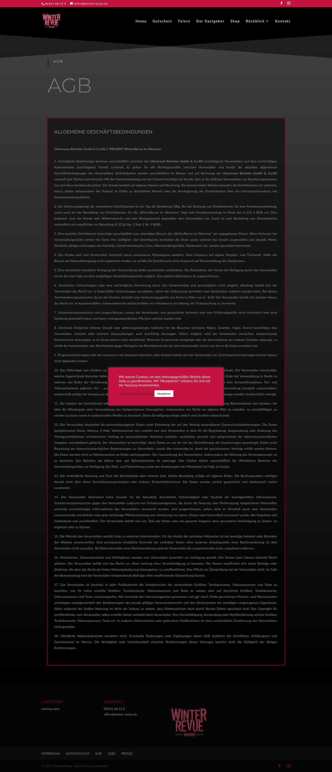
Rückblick (255, 21)
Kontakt (282, 21)
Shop (235, 21)
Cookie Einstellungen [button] (135, 394)
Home (141, 21)
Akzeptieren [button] (164, 393)
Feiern (184, 21)
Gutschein (162, 21)
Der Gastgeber (210, 21)
